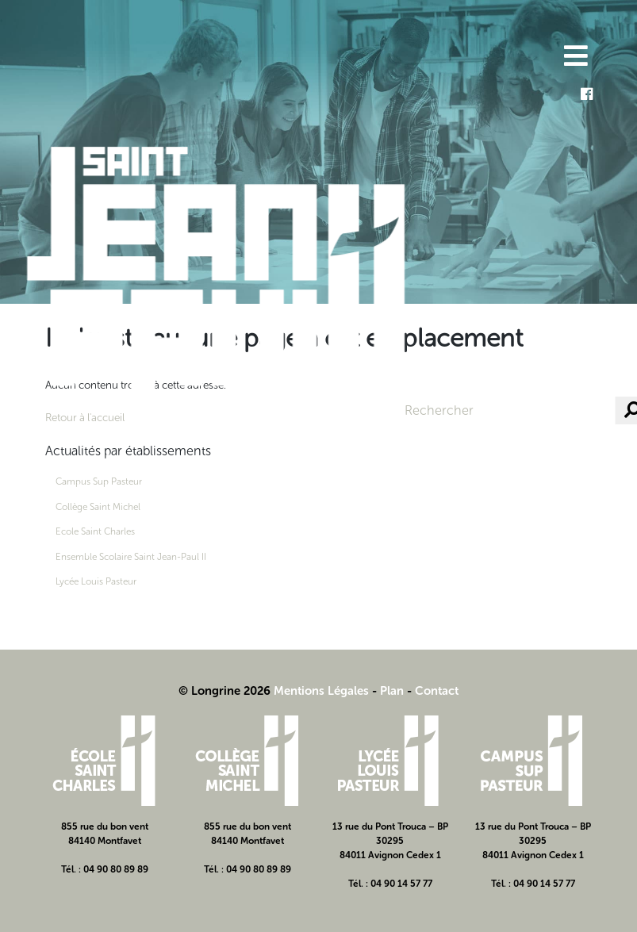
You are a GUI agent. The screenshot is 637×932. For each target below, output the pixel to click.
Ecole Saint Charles (95, 531)
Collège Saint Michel (98, 506)
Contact (437, 691)
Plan (392, 691)
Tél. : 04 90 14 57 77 (390, 883)
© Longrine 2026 (224, 691)
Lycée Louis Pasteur (96, 581)
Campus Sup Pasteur (99, 481)
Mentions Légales (321, 691)
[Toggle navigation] (574, 58)
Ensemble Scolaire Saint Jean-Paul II (131, 556)
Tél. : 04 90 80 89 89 (104, 869)
